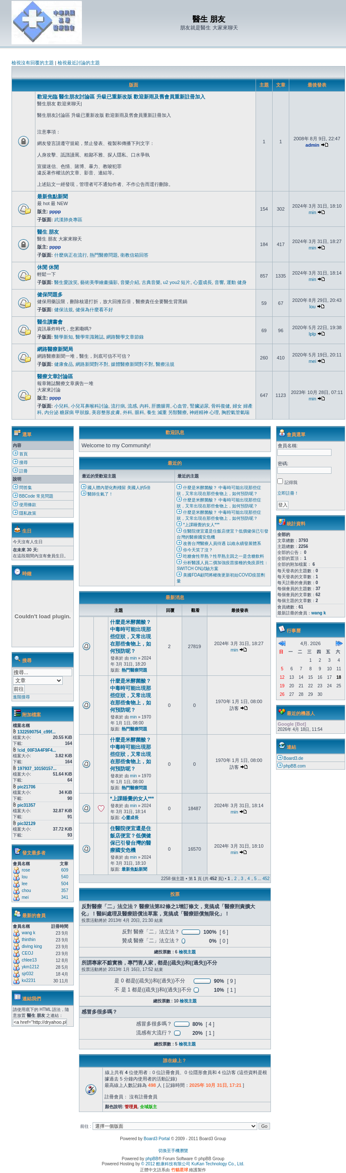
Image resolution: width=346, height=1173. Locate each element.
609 (64, 870)
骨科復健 (220, 405)
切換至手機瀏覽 (173, 1150)
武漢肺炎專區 (68, 219)
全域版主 (148, 1106)
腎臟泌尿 (199, 405)
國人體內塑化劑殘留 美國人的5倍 (116, 487)
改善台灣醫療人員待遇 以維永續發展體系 (219, 543)
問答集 (22, 487)
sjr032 (27, 973)
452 (266, 878)
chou (26, 890)
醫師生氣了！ (97, 494)
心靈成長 (202, 282)
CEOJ (27, 953)
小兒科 (61, 405)
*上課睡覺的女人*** (198, 524)
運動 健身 (237, 282)
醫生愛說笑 (66, 282)
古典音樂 (151, 282)
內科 (144, 405)
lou (312, 306)
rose (26, 870)
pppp (55, 211)
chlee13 (29, 960)
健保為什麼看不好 (94, 309)
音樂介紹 (129, 282)
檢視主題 (187, 952)
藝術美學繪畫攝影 (99, 282)
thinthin (28, 939)
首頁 (20, 454)
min (312, 212)
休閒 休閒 (48, 267)
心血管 (180, 405)
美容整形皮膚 (106, 412)
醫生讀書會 (50, 322)
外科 (127, 412)
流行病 (118, 405)
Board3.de (293, 758)
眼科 (139, 412)
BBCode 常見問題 (33, 496)
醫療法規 (165, 364)
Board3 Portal (157, 1138)
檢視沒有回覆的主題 (33, 62)
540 (64, 877)
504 (64, 883)
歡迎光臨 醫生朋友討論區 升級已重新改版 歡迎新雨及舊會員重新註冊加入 (121, 97)
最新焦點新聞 (52, 197)
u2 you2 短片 (176, 282)
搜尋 (20, 462)
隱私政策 (24, 513)
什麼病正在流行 (70, 255)
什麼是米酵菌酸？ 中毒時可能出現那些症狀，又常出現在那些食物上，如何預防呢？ (130, 636)
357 (64, 890)
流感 (132, 405)
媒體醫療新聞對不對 (132, 364)
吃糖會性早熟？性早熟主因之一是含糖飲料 (220, 556)
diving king (32, 946)
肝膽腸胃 (160, 405)
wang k (28, 932)
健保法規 (63, 309)
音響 (219, 282)
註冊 (20, 471)
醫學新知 (63, 336)
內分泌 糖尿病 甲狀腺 (66, 412)
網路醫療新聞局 (55, 349)
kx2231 (28, 980)
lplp (312, 333)
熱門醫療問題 (104, 255)
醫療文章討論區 (55, 376)
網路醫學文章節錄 (125, 336)
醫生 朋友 (48, 232)
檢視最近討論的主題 (79, 62)
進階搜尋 (21, 697)
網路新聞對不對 (92, 364)
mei (312, 361)
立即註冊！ (288, 493)
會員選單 (296, 434)
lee (24, 883)
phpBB (151, 1158)
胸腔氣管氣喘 (235, 412)
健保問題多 (50, 295)
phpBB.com (295, 766)
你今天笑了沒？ (195, 549)
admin (312, 145)
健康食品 (63, 364)
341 (64, 897)
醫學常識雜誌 (90, 336)
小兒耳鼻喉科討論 (89, 405)
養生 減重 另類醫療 (167, 412)
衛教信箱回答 (134, 255)
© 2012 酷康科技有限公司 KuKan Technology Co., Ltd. (192, 1163)
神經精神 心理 (204, 412)
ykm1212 (30, 966)
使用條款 (24, 504)
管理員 (131, 1106)
